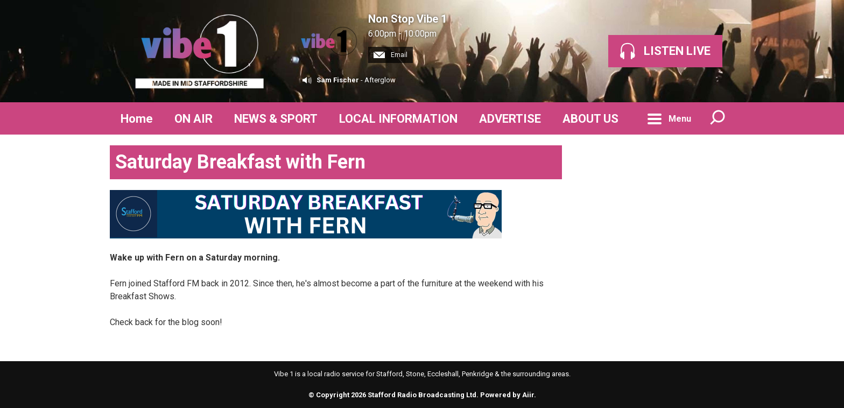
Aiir (528, 395)
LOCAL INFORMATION (398, 118)
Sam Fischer (337, 80)
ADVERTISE (510, 118)
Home (137, 118)
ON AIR (193, 118)
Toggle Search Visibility (718, 118)
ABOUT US (590, 118)
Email (390, 55)
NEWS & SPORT (276, 118)
